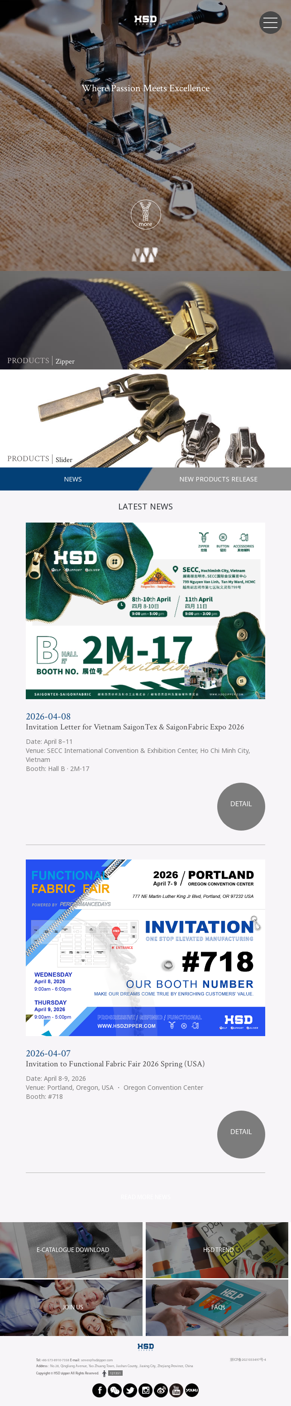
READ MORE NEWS (146, 1197)
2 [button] (145, 257)
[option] (145, 135)
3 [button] (153, 257)
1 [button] (136, 257)
